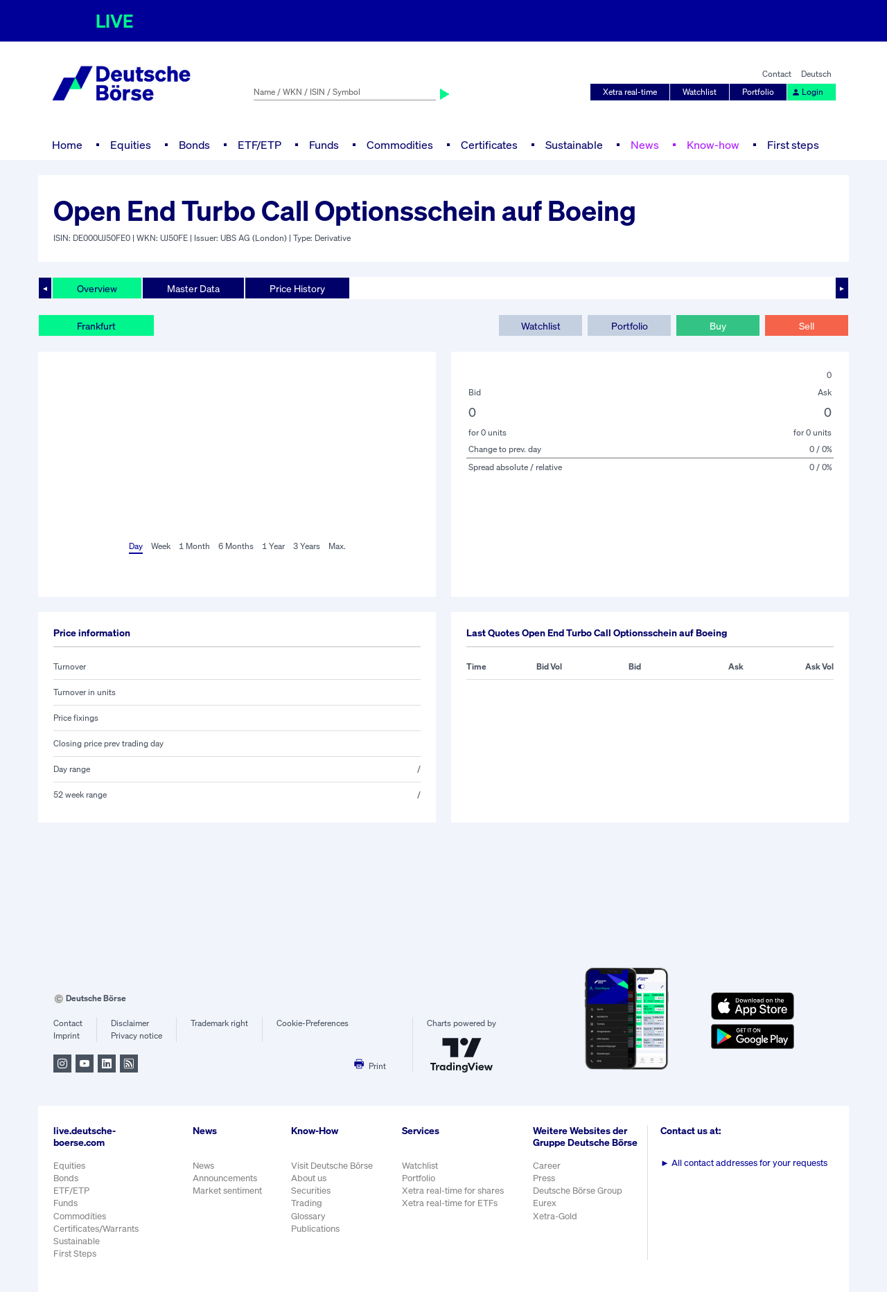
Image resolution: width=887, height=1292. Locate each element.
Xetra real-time (630, 92)
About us (308, 1178)
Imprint (66, 1035)
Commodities (400, 144)
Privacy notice (136, 1035)
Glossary (308, 1216)
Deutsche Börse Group (577, 1190)
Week (160, 546)
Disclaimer (130, 1023)
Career (547, 1166)
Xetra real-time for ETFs (450, 1203)
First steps (793, 144)
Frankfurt (96, 325)
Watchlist (700, 92)
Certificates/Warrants (96, 1229)
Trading (306, 1203)
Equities (130, 144)
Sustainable (574, 144)
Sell (806, 325)
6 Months (236, 546)
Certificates (489, 144)
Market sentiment (227, 1190)
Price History (297, 288)
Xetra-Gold (555, 1216)
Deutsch (816, 74)
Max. (337, 546)
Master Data (193, 288)
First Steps (74, 1253)
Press (544, 1178)
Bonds (194, 144)
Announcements (225, 1178)
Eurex (544, 1203)
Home (67, 144)
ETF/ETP (259, 144)
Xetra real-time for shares (453, 1190)
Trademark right (219, 1023)
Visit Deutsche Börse (332, 1166)
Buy (718, 325)
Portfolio (758, 92)
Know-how (713, 144)
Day (136, 546)
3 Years (306, 546)
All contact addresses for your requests (743, 1163)
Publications (315, 1229)
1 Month (194, 546)
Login (807, 92)
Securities (311, 1190)
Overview (97, 288)
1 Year (273, 546)
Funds (324, 144)
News (645, 144)
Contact (776, 74)
